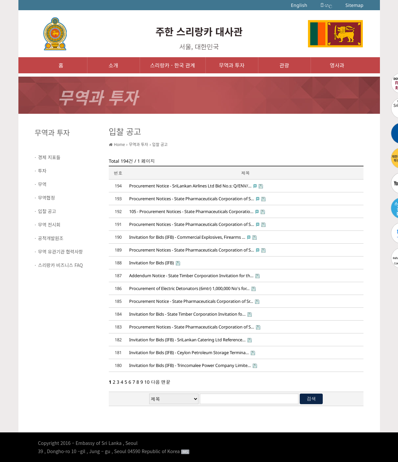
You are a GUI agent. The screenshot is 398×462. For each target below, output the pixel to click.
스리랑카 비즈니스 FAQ (60, 265)
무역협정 (46, 197)
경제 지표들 (49, 157)
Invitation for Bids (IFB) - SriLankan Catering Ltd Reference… (187, 340)
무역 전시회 (49, 224)
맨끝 (166, 382)
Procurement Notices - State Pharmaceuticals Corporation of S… (191, 199)
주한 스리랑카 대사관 (199, 31)
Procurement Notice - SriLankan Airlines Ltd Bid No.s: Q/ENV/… (190, 186)
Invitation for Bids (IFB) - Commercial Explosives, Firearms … (187, 237)
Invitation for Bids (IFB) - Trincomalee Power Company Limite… (190, 365)
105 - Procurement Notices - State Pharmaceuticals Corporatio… (191, 211)
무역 (42, 184)
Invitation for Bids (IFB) (151, 263)
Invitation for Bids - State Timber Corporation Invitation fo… (187, 314)
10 (147, 382)
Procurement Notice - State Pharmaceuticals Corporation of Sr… (191, 301)
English (299, 5)
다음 (155, 382)
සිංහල (326, 5)
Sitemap (354, 5)
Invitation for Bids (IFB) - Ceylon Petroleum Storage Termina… (189, 352)
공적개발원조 (50, 238)
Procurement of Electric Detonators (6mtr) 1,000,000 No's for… (189, 288)
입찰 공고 (47, 211)
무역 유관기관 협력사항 (60, 251)
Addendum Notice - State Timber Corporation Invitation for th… (191, 276)
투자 (42, 170)
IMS (185, 452)
